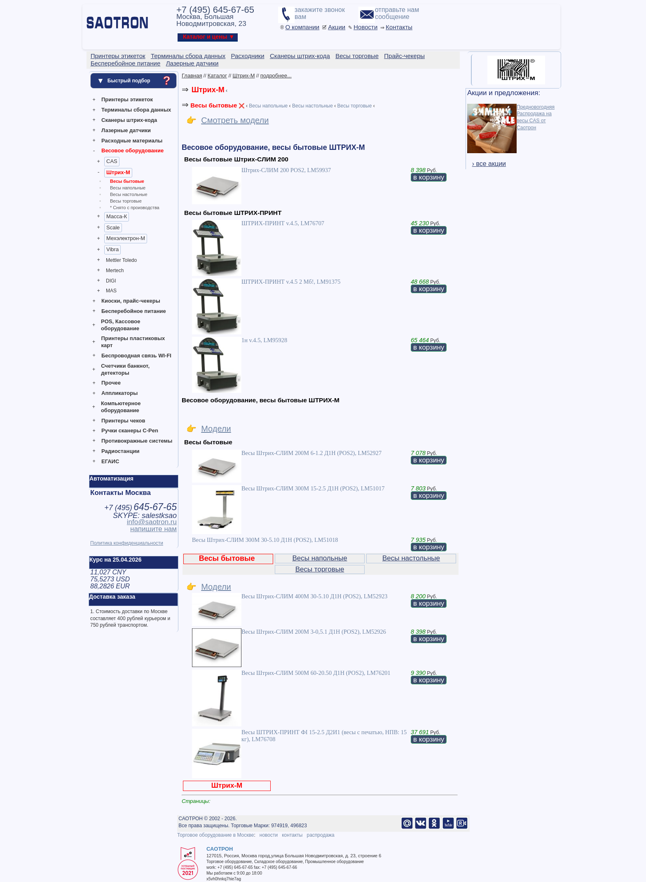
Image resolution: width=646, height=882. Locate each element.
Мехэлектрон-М (125, 238)
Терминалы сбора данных (136, 110)
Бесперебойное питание (133, 311)
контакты (292, 835)
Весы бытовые (127, 181)
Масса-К (116, 216)
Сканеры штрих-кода (129, 120)
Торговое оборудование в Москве (215, 835)
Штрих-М (118, 172)
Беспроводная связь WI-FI (136, 355)
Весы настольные (128, 194)
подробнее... (276, 75)
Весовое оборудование (132, 150)
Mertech (115, 270)
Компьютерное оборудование (121, 406)
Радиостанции (120, 451)
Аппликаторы (119, 393)
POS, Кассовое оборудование (120, 324)
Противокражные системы (136, 441)
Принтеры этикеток (127, 99)
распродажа (320, 835)
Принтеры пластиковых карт (133, 341)
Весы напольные (127, 187)
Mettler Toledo (121, 260)
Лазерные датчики (126, 130)
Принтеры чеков (123, 421)
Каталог (217, 75)
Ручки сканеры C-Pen (129, 430)
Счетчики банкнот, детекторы (125, 369)
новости (269, 835)
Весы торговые (126, 200)
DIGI (111, 281)
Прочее (111, 383)
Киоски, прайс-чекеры (130, 301)
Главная (192, 75)
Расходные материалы (131, 141)
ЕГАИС (110, 461)
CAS (111, 161)
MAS (111, 291)
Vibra (112, 249)
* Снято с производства (134, 207)
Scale (113, 227)
